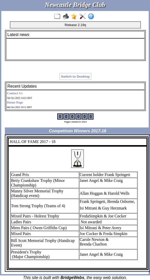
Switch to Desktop (75, 76)
